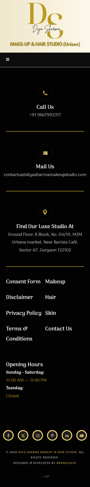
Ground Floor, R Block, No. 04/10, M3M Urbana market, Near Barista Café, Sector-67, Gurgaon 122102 (45, 242)
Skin (50, 313)
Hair (50, 297)
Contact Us (58, 329)
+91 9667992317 (45, 115)
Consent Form (23, 281)
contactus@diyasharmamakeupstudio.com (45, 174)
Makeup (55, 281)
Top (45, 477)
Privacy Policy (24, 313)
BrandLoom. (67, 463)
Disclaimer (19, 297)
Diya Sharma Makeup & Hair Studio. (48, 452)
